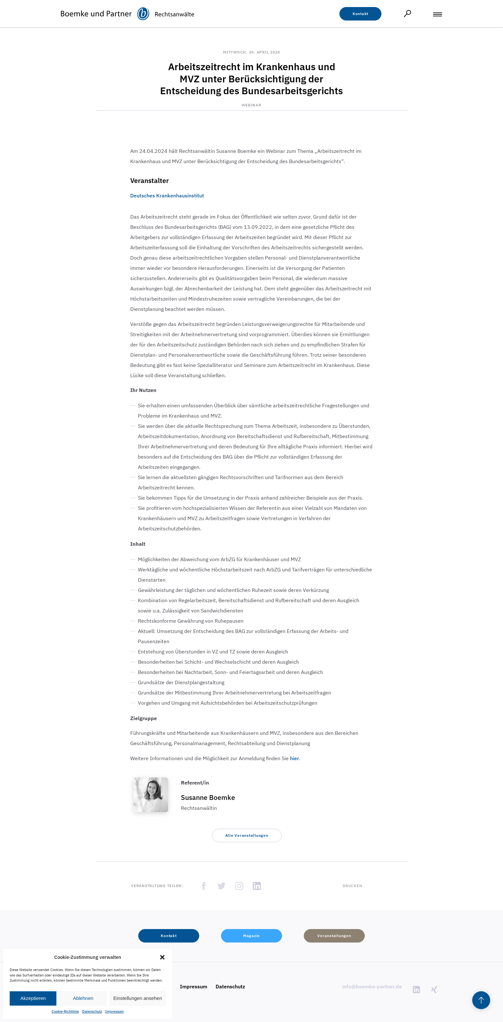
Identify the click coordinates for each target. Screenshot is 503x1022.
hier (294, 758)
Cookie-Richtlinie (65, 1011)
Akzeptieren (33, 998)
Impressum (114, 1011)
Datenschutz (92, 1011)
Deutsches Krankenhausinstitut (167, 195)
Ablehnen (83, 998)
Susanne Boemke (208, 797)
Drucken (352, 885)
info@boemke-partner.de (372, 986)
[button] (162, 957)
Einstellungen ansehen (137, 998)
